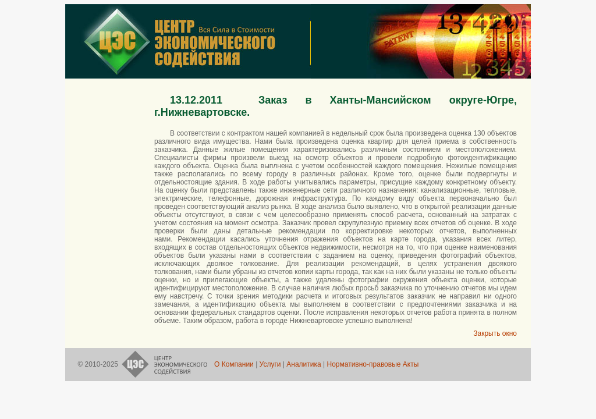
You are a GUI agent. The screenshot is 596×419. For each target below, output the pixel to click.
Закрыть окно (495, 333)
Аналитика (304, 364)
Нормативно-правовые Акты (373, 364)
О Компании (235, 364)
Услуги (270, 364)
